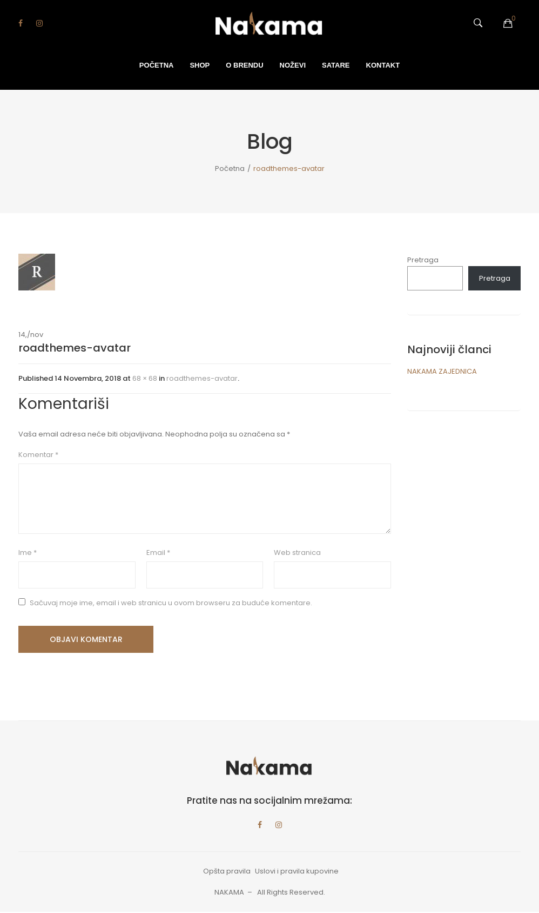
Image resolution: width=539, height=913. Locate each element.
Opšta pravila (227, 872)
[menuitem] (156, 65)
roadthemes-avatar (202, 378)
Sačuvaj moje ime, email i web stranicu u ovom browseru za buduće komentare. (171, 603)
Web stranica (297, 552)
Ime (27, 552)
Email (158, 552)
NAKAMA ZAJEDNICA (442, 371)
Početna (230, 168)
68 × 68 (144, 378)
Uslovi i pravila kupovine (297, 872)
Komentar (38, 454)
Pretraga (423, 260)
